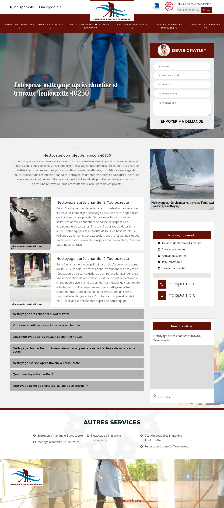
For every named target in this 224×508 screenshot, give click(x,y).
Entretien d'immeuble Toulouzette (60, 435)
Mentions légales (130, 500)
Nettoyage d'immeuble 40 (132, 26)
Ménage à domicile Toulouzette (58, 442)
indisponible (22, 7)
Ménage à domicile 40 (50, 26)
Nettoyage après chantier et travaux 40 (89, 26)
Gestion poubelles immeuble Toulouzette (163, 438)
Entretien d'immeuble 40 (19, 26)
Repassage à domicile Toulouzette (167, 446)
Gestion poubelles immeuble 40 (169, 26)
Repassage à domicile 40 (205, 26)
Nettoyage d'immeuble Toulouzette (106, 438)
